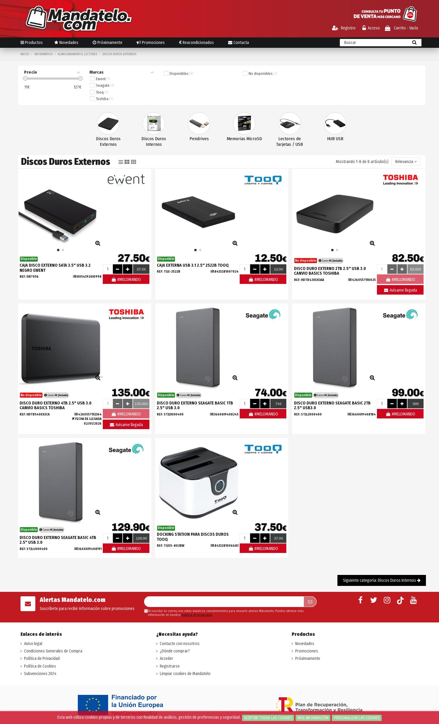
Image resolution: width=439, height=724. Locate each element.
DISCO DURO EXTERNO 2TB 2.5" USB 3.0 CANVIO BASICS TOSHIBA (330, 271)
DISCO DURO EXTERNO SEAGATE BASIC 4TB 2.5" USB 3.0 (58, 540)
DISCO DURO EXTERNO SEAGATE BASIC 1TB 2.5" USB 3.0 (195, 406)
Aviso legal (33, 643)
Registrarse (170, 666)
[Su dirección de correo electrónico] (224, 601)
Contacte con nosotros (180, 643)
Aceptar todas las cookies (268, 717)
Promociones (306, 651)
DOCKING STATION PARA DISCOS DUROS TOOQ (193, 537)
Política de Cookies (40, 666)
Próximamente (307, 658)
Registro (344, 28)
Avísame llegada (400, 290)
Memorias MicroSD (244, 138)
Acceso (371, 28)
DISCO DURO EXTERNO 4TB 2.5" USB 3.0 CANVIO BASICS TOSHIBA (55, 406)
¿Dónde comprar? (175, 651)
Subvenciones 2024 (40, 673)
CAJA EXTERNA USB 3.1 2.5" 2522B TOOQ (193, 265)
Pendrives (199, 138)
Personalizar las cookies (357, 717)
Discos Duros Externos (108, 141)
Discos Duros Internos (153, 141)
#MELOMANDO (126, 279)
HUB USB (335, 138)
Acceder (166, 658)
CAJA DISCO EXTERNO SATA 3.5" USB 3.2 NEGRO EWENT (55, 268)
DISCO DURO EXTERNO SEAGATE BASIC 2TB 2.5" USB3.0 (332, 406)
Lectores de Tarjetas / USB (289, 141)
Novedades (304, 643)
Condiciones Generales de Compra (53, 651)
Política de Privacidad (42, 658)
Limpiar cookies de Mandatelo (185, 673)
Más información (313, 717)
